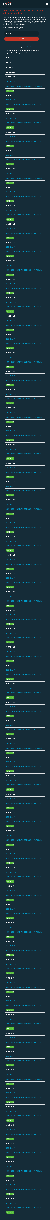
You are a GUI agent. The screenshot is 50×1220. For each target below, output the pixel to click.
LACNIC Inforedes (31, 47)
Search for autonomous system (13, 28)
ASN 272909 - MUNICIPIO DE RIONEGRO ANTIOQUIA (24, 86)
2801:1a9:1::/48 (11, 81)
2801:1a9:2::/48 (11, 100)
